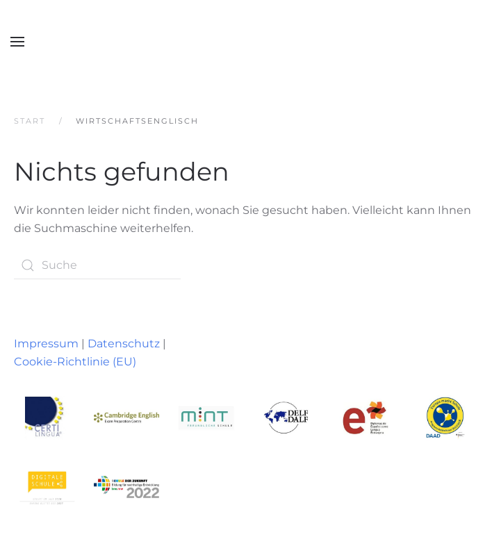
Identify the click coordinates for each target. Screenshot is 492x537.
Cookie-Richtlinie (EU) (75, 361)
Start (29, 121)
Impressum (46, 343)
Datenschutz (124, 343)
